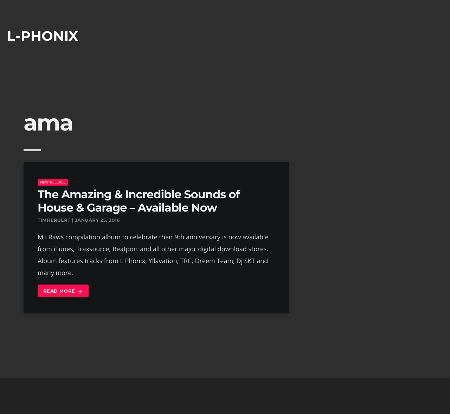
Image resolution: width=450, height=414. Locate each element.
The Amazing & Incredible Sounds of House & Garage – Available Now (139, 201)
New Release (53, 182)
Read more (63, 291)
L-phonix (42, 36)
